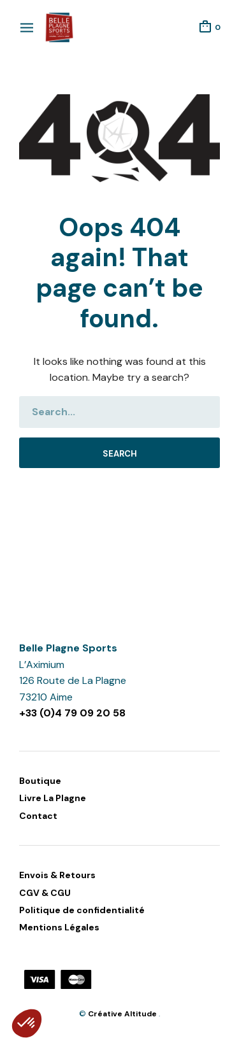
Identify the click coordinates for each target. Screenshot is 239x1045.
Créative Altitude (123, 1014)
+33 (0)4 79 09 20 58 (72, 713)
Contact (38, 815)
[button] (26, 1023)
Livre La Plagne (52, 798)
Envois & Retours (57, 875)
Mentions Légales (59, 927)
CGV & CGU (45, 893)
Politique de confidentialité (82, 910)
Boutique (40, 780)
